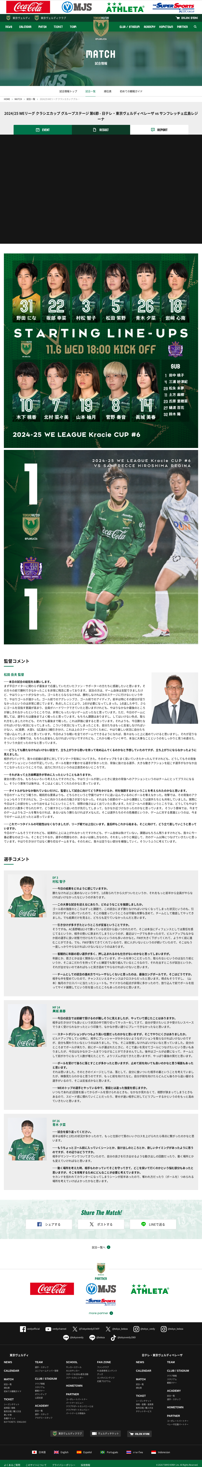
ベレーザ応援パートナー (177, 1424)
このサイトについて (36, 1465)
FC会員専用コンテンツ (107, 1370)
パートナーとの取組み (75, 1413)
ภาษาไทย (134, 1452)
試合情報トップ (68, 91)
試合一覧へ (98, 1247)
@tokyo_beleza (116, 1328)
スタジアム (40, 1387)
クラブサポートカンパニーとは (79, 1406)
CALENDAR (25, 26)
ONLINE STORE (189, 17)
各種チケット (10, 1418)
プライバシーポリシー (63, 1465)
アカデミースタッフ (43, 1417)
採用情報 (85, 1465)
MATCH (42, 26)
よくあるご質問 (12, 1465)
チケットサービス (144, 1411)
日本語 (39, 1452)
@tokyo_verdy (144, 1328)
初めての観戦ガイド (131, 91)
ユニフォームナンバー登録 (46, 1370)
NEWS (8, 26)
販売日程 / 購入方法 (12, 1411)
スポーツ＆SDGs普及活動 (77, 1374)
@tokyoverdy (73, 1337)
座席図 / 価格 (9, 1407)
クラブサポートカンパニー (77, 1409)
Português (109, 1452)
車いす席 (8, 1414)
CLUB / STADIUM (130, 26)
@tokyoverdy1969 (123, 1337)
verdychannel (55, 1328)
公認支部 (39, 1397)
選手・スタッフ (42, 1367)
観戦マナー (40, 1390)
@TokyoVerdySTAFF (85, 1328)
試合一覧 (90, 91)
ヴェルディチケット (108, 1433)
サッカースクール (74, 1367)
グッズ (100, 1374)
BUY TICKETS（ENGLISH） (15, 1421)
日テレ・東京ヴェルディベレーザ (162, 1355)
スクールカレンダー (75, 1377)
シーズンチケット (11, 1404)
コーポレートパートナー (76, 1399)
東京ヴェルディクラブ (53, 18)
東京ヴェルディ (21, 18)
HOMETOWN (166, 26)
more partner (98, 1313)
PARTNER (182, 26)
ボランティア (41, 1394)
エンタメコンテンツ (106, 1377)
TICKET (58, 26)
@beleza (97, 1337)
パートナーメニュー (75, 1402)
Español (84, 1452)
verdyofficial (30, 1328)
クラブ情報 (40, 1383)
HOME (7, 99)
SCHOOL (72, 1362)
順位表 (107, 91)
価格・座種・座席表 (144, 1404)
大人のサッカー (73, 1370)
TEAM (73, 26)
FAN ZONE (104, 1362)
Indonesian (160, 1452)
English (61, 1452)
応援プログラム (104, 1381)
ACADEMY (149, 26)
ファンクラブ (103, 1367)
